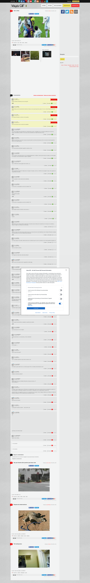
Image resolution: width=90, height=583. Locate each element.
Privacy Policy (52, 312)
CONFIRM (36, 308)
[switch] (60, 290)
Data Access (44, 312)
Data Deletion (38, 312)
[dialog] (45, 291)
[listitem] (45, 287)
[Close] (66, 270)
